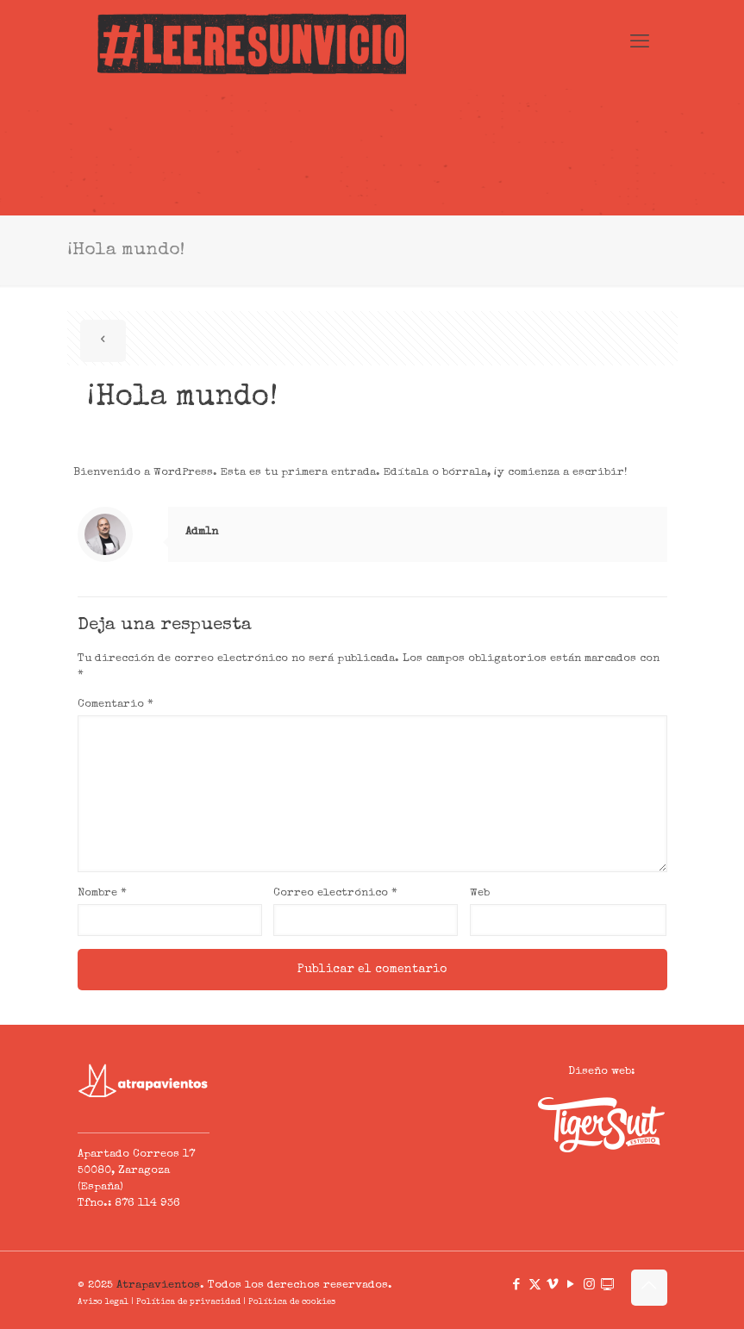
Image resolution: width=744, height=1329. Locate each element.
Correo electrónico (335, 893)
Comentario (115, 704)
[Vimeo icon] (553, 1285)
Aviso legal (103, 1302)
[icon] (607, 1285)
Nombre (102, 893)
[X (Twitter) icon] (534, 1285)
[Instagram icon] (589, 1285)
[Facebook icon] (516, 1285)
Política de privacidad (188, 1302)
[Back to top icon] (649, 1288)
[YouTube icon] (571, 1285)
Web (480, 893)
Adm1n (201, 532)
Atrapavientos (158, 1285)
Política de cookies (291, 1302)
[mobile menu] (639, 44)
